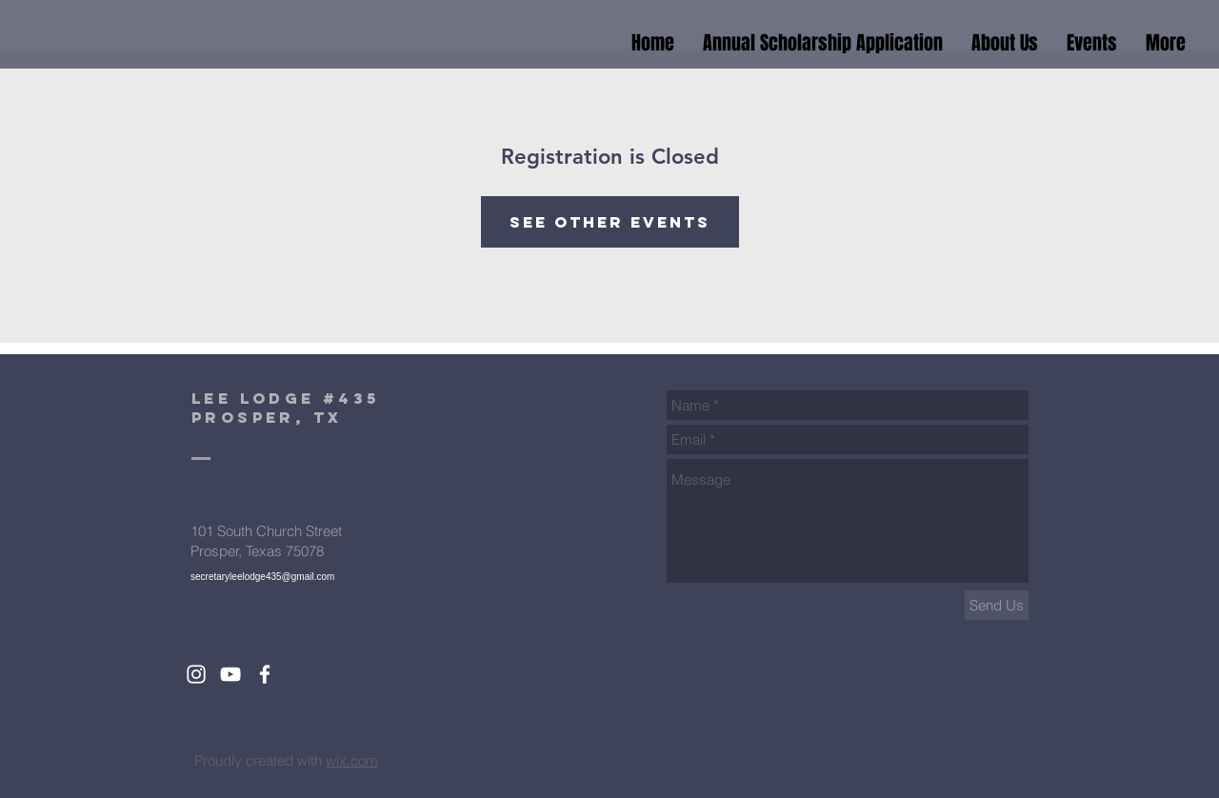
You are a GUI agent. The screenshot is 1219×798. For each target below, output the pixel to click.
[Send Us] (997, 605)
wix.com (352, 760)
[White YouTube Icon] (230, 674)
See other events (610, 221)
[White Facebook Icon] (264, 674)
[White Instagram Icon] (196, 674)
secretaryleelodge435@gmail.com (262, 576)
